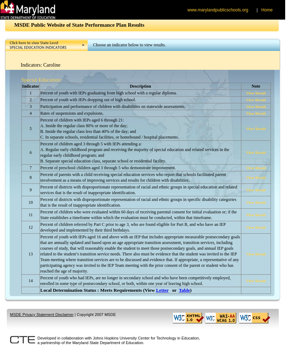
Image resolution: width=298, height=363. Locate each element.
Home (267, 9)
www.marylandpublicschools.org (217, 9)
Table (184, 290)
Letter (162, 290)
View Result (256, 93)
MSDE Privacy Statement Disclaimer (42, 314)
